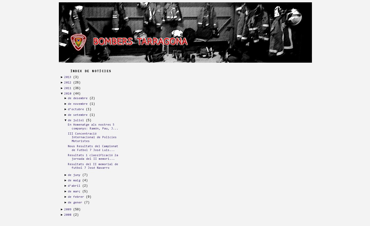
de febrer (76, 197)
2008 (67, 214)
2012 (67, 82)
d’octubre (76, 109)
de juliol (76, 120)
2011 (67, 88)
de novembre (78, 104)
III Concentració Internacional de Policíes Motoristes (92, 137)
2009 (67, 209)
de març (74, 191)
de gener (75, 202)
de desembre (78, 98)
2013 (67, 77)
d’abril (74, 185)
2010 (67, 93)
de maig (74, 180)
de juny (74, 175)
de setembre (78, 115)
